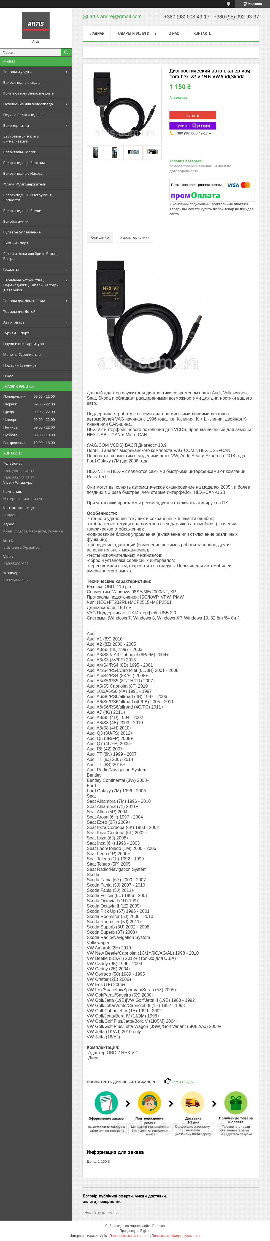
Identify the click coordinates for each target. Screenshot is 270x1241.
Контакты (202, 33)
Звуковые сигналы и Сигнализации (21, 139)
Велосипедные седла (21, 82)
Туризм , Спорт (16, 332)
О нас (8, 375)
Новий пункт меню (101, 1212)
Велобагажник (16, 221)
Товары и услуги (17, 71)
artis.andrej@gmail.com (22, 547)
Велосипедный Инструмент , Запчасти (28, 197)
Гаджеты (11, 269)
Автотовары (14, 322)
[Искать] (66, 52)
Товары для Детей (19, 311)
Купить (193, 115)
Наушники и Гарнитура (23, 343)
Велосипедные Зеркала (24, 162)
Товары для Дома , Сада (24, 300)
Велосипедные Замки (22, 210)
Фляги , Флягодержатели (24, 184)
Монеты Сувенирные (22, 354)
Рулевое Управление (22, 232)
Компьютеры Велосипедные (28, 93)
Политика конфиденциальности (176, 1236)
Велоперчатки (16, 125)
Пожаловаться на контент (129, 1236)
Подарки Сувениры (20, 365)
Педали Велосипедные (23, 114)
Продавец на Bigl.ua (135, 1231)
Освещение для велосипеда (28, 103)
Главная (96, 33)
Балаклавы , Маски (19, 151)
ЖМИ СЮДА (182, 1082)
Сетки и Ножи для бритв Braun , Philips (30, 256)
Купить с (193, 125)
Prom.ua (158, 1226)
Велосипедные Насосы (23, 173)
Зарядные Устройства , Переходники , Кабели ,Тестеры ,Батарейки (31, 285)
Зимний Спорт (15, 242)
